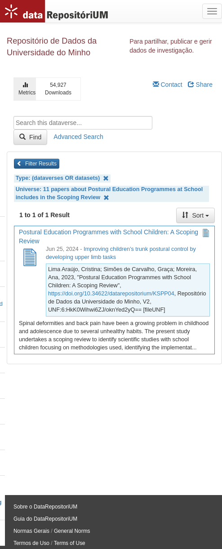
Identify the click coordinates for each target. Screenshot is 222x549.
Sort (195, 215)
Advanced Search (78, 136)
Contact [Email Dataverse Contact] (167, 84)
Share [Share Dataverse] (200, 84)
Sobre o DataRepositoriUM (45, 507)
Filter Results (37, 164)
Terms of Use (69, 543)
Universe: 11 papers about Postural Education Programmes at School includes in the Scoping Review (109, 193)
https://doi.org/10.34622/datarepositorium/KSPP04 (111, 293)
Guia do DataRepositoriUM (45, 519)
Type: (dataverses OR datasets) (62, 178)
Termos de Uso (31, 543)
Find (30, 137)
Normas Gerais (31, 531)
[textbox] (82, 122)
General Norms (72, 531)
